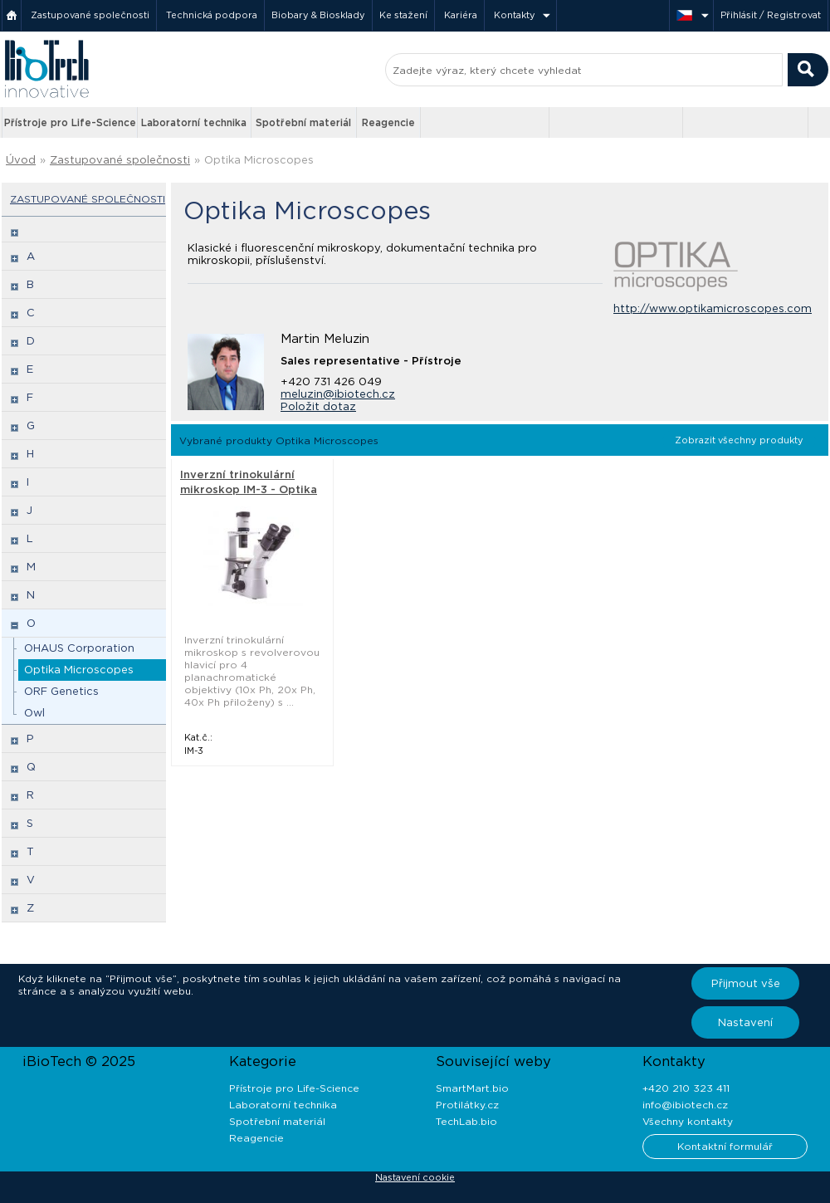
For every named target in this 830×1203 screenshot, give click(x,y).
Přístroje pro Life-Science (70, 122)
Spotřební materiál (303, 122)
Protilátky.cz (467, 1104)
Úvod (21, 160)
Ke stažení (403, 15)
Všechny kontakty (687, 1121)
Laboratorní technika (194, 122)
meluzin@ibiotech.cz (338, 394)
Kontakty (514, 15)
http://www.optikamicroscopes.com (712, 308)
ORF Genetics (61, 691)
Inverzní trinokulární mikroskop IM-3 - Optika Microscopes (248, 489)
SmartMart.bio (472, 1088)
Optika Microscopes (259, 160)
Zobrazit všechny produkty (739, 440)
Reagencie (388, 122)
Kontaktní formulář (725, 1146)
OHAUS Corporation (79, 648)
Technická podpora (211, 15)
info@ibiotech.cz (685, 1104)
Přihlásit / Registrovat (770, 15)
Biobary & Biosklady (318, 15)
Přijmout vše (745, 983)
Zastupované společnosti (90, 15)
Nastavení (745, 1022)
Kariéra (460, 15)
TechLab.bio (466, 1121)
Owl (34, 713)
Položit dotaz (318, 406)
